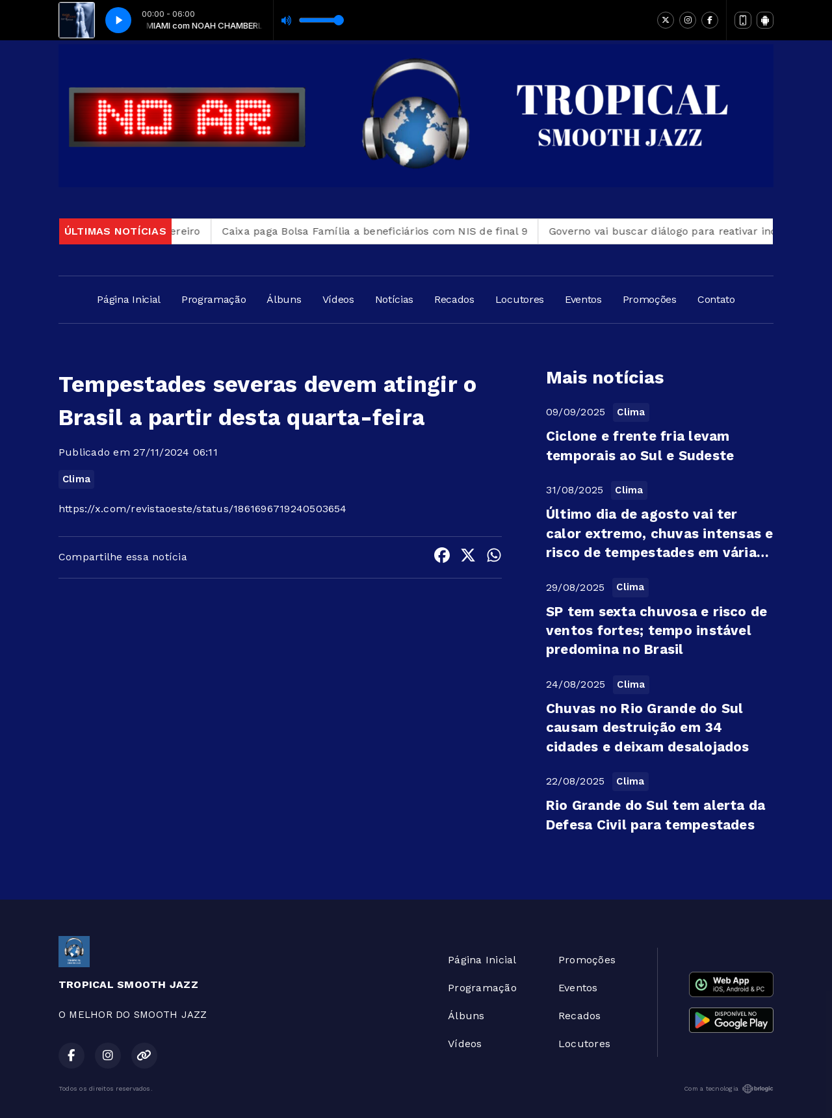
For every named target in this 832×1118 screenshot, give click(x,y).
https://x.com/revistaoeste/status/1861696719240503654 (202, 508)
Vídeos (338, 299)
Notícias (394, 299)
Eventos (583, 299)
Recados (454, 299)
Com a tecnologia (729, 1088)
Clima (76, 479)
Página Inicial (129, 299)
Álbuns (283, 299)
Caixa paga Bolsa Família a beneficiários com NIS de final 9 (388, 231)
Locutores (519, 299)
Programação (213, 299)
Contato (716, 299)
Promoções (650, 299)
